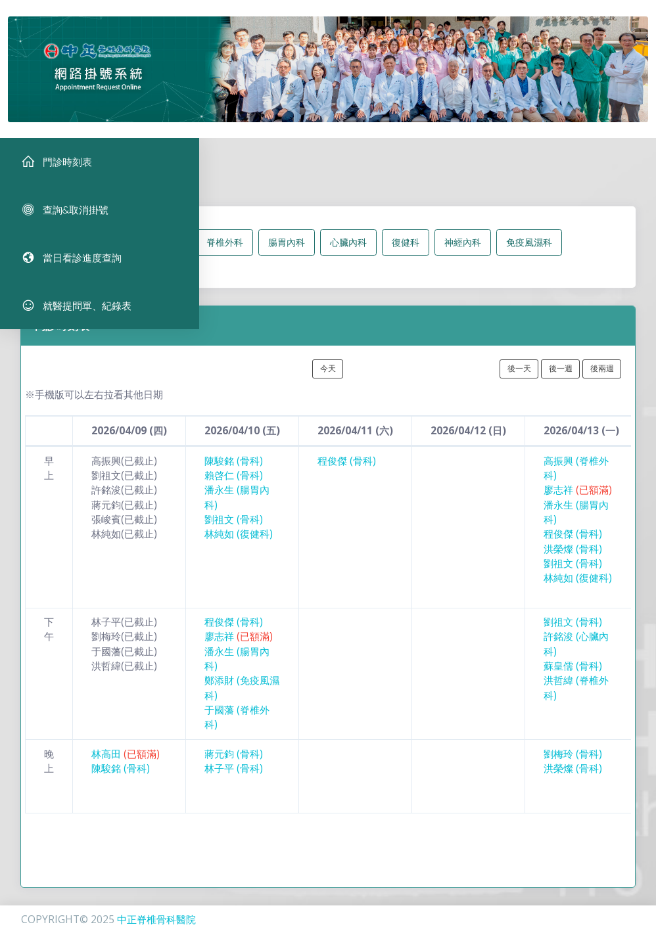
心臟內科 (348, 252)
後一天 (519, 378)
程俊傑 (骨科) (346, 471)
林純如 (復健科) (238, 544)
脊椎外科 (224, 252)
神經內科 (462, 252)
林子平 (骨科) (233, 778)
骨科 (172, 252)
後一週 (561, 378)
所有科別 (119, 252)
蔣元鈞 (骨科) (233, 763)
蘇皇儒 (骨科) (573, 676)
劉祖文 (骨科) (233, 529)
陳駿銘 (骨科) (233, 471)
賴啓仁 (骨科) (233, 485)
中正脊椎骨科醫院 (156, 919)
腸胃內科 (286, 252)
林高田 (125, 763)
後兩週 (602, 378)
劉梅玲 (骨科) (573, 763)
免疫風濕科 (529, 252)
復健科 (405, 252)
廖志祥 (578, 500)
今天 (328, 378)
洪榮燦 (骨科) (573, 558)
